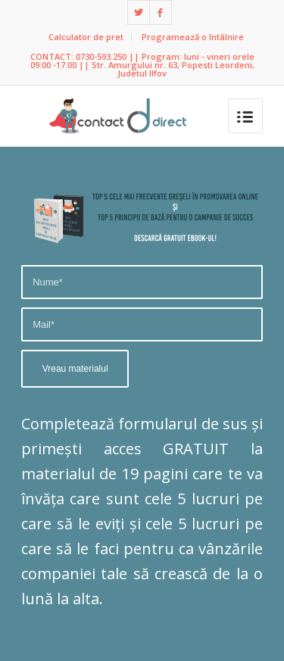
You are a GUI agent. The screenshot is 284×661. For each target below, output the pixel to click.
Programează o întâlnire (193, 36)
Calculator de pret (85, 36)
